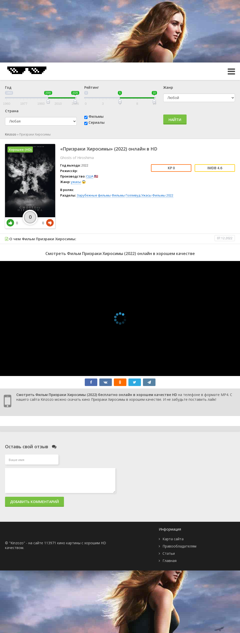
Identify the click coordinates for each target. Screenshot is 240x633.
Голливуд (133, 195)
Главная (170, 560)
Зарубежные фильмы (94, 195)
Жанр (168, 87)
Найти (175, 119)
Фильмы (96, 116)
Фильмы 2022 (162, 195)
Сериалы (97, 122)
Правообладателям (179, 546)
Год (8, 87)
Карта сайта (173, 538)
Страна (12, 110)
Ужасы (146, 195)
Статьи (169, 553)
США (89, 176)
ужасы (76, 182)
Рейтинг (91, 87)
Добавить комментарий (34, 501)
